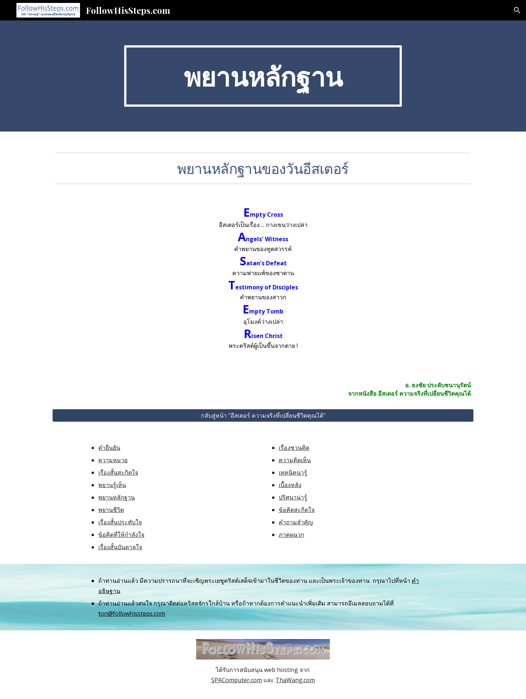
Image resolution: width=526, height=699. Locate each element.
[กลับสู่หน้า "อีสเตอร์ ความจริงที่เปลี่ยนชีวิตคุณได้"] (263, 415)
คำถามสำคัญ (296, 522)
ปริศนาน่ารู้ (293, 497)
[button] (517, 10)
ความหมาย (112, 460)
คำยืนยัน (109, 448)
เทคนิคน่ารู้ (293, 472)
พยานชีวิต (111, 510)
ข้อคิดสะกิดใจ (297, 510)
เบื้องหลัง (290, 485)
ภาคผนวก (291, 535)
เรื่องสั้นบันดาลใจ (120, 547)
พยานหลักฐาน (116, 497)
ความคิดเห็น (295, 460)
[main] (263, 76)
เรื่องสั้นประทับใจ (120, 522)
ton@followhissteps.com (131, 613)
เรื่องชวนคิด (294, 448)
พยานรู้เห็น (112, 485)
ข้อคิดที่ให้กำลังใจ (121, 535)
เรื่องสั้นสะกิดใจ (118, 472)
